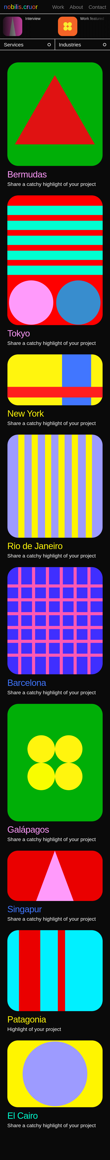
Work (58, 7)
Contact (97, 7)
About (76, 7)
